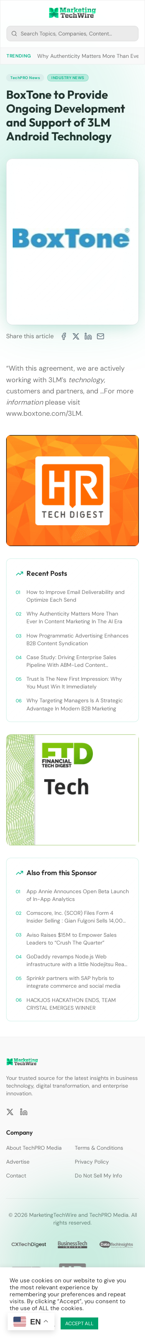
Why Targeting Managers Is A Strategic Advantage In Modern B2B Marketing (74, 704)
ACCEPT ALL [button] (79, 1323)
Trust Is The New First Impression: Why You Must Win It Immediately (74, 682)
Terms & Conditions (99, 1147)
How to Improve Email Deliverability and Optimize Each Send (75, 596)
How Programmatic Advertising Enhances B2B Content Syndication (77, 639)
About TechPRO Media (34, 1147)
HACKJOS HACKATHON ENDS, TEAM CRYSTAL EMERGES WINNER (71, 1004)
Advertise (18, 1161)
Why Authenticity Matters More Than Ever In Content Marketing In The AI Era (74, 617)
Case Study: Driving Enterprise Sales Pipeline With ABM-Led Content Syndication (71, 661)
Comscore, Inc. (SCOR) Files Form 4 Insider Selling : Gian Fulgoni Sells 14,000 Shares (76, 916)
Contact (16, 1175)
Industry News (67, 77)
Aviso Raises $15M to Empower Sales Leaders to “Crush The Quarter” (71, 938)
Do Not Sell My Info (98, 1175)
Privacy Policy (92, 1161)
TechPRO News (25, 77)
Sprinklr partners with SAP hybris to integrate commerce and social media (73, 982)
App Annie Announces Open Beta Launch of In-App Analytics (77, 895)
